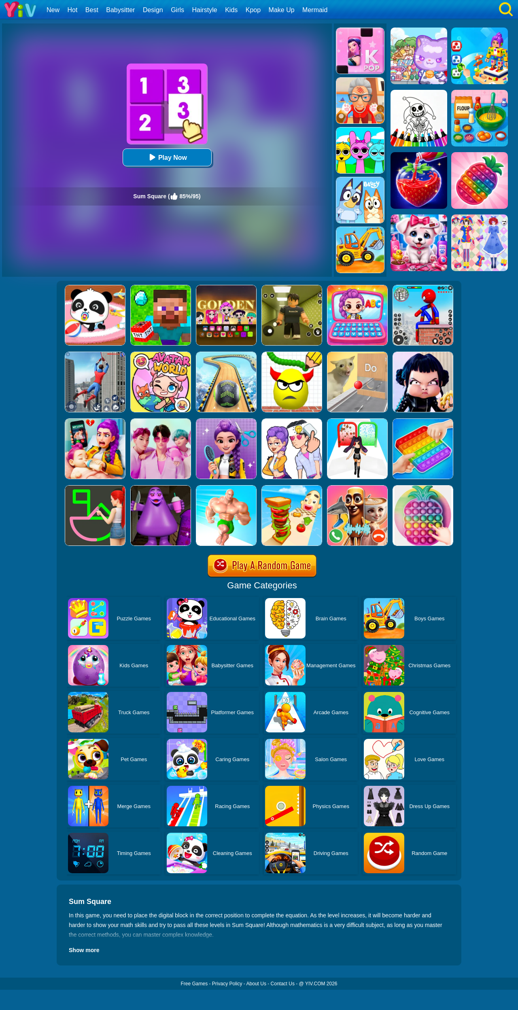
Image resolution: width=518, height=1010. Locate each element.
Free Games (194, 984)
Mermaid (314, 9)
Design (153, 9)
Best (91, 9)
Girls (177, 9)
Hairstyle (204, 9)
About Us (256, 984)
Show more (84, 950)
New (53, 9)
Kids (231, 9)
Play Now (167, 157)
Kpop (253, 9)
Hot (72, 9)
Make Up (282, 9)
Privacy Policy (227, 984)
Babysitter (120, 9)
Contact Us (283, 984)
